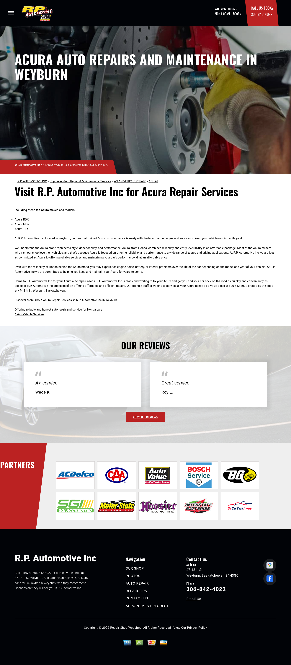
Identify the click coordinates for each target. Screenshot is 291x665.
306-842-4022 (261, 14)
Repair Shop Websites (125, 627)
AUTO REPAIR (137, 583)
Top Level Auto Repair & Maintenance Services (80, 181)
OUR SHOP (135, 568)
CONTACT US (137, 598)
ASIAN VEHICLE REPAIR (130, 181)
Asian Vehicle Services (29, 314)
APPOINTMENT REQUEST (147, 606)
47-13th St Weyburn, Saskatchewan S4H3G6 (66, 164)
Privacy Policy (197, 627)
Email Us (193, 599)
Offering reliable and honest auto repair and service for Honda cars (58, 309)
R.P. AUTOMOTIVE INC (32, 181)
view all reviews (145, 416)
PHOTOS (133, 576)
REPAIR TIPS (136, 591)
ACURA (153, 181)
